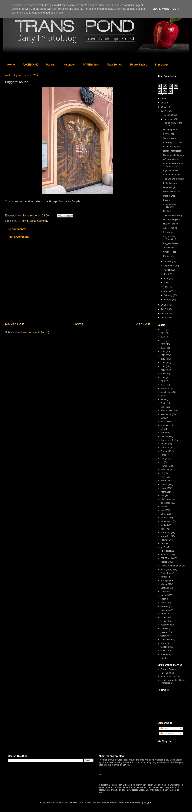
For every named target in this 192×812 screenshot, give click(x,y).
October (168, 261)
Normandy (165, 532)
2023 (164, 98)
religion (163, 584)
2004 (162, 333)
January (168, 299)
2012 (164, 313)
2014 (164, 305)
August (167, 270)
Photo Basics (138, 64)
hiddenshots (166, 480)
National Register (171, 219)
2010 (17, 220)
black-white (165, 414)
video (163, 628)
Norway (164, 540)
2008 (162, 344)
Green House (169, 252)
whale (163, 643)
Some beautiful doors (173, 155)
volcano (164, 632)
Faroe (163, 455)
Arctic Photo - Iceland (170, 676)
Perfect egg (168, 256)
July (166, 274)
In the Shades (169, 183)
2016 (164, 107)
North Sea (165, 536)
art (161, 395)
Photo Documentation (170, 565)
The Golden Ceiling (172, 215)
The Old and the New (173, 179)
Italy (162, 495)
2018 (164, 102)
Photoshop (165, 573)
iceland (163, 484)
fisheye (163, 458)
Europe (31, 220)
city (24, 220)
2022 (162, 381)
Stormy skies (169, 138)
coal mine (165, 436)
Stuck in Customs (168, 669)
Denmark (164, 447)
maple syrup (166, 521)
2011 (164, 317)
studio (163, 602)
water (163, 635)
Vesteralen (165, 624)
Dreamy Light (169, 187)
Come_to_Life (167, 440)
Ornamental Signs (171, 174)
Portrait (50, 64)
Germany (42, 220)
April (166, 286)
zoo (162, 658)
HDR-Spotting (167, 673)
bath (162, 399)
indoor (163, 488)
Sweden (164, 606)
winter (163, 650)
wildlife (163, 647)
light (162, 510)
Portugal (164, 580)
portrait (163, 576)
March (167, 291)
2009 (162, 347)
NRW (163, 543)
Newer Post (14, 324)
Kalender (69, 64)
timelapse (165, 610)
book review (166, 421)
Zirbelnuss (168, 232)
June (166, 278)
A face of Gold (170, 228)
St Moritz (167, 211)
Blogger (147, 802)
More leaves (169, 196)
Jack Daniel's (169, 247)
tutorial (163, 613)
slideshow (165, 591)
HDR (162, 477)
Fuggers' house (170, 243)
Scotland (164, 588)
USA (162, 617)
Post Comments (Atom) (35, 332)
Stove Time (168, 134)
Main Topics (114, 64)
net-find (164, 525)
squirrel (164, 595)
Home (11, 64)
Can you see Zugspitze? (169, 237)
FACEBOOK (30, 64)
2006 (162, 336)
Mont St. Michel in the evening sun (173, 164)
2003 (162, 329)
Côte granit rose (171, 159)
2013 (164, 309)
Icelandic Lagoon (171, 146)
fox (161, 462)
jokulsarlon (165, 499)
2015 (164, 111)
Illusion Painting (170, 223)
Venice (163, 621)
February (168, 295)
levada (163, 506)
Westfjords (165, 639)
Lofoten (164, 514)
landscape (165, 503)
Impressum (162, 64)
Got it (176, 8)
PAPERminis (91, 64)
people (163, 562)
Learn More (161, 8)
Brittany (164, 425)
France (163, 466)
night (162, 529)
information (165, 492)
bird (162, 407)
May (166, 282)
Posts (164, 728)
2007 (162, 340)
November (169, 119)
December (169, 115)
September (169, 265)
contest (163, 443)
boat (162, 418)
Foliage (166, 200)
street (163, 599)
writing (163, 654)
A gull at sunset (170, 170)
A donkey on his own (173, 142)
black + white (166, 410)
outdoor (164, 554)
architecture (166, 392)
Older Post (141, 324)
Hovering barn (170, 129)
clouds (163, 432)
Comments (166, 733)
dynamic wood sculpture (170, 205)
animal (163, 388)
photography (166, 569)
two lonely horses (171, 191)
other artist (165, 551)
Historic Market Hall (172, 151)
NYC (162, 547)
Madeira (164, 517)
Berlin (163, 403)
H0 (161, 473)
